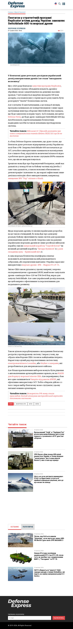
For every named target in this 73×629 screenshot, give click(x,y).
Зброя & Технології (19, 12)
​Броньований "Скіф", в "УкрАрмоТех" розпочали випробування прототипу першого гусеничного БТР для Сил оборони (49, 435)
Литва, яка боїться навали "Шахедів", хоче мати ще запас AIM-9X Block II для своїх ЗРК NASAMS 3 (49, 538)
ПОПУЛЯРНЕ (28, 527)
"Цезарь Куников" (45, 249)
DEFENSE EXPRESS (16, 28)
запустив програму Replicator (46, 86)
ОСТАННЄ (15, 527)
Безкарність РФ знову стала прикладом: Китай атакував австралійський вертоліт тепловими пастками (36, 396)
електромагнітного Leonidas (22, 363)
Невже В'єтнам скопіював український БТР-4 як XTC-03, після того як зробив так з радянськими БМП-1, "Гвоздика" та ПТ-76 (48, 556)
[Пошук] (59, 4)
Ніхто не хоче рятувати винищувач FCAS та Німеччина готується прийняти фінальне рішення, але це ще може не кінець (49, 479)
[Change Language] (56, 4)
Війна (37, 404)
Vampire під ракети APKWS (43, 379)
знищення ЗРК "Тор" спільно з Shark (25, 178)
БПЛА (30, 404)
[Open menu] (63, 3)
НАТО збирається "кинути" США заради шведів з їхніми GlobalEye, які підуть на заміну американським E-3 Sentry (49, 573)
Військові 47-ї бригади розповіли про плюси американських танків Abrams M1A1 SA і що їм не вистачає (36, 133)
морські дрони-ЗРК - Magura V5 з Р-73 (40, 265)
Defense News (14, 117)
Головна (10, 12)
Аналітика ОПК (21, 404)
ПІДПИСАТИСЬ (59, 618)
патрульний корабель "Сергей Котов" (42, 246)
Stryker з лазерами (50, 363)
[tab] (14, 527)
